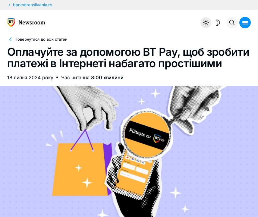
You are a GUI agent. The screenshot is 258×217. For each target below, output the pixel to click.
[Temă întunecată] (212, 23)
